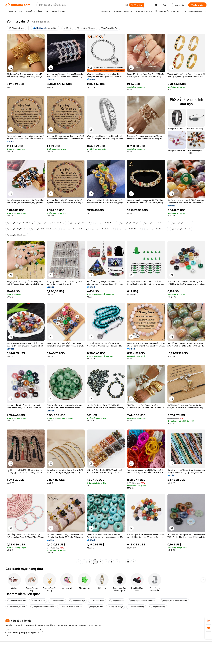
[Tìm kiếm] (136, 5)
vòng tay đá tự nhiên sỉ (80, 223)
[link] (208, 620)
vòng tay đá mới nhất (181, 229)
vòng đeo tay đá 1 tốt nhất (155, 223)
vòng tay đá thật (77, 601)
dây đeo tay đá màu (16, 607)
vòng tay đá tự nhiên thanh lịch (44, 229)
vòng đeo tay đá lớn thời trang (20, 223)
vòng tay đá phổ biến (182, 223)
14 (128, 562)
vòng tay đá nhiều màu (156, 229)
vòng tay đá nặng (136, 607)
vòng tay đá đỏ (97, 601)
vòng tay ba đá (38, 601)
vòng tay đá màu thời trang (75, 229)
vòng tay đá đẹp (95, 607)
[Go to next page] (133, 561)
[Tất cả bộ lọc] (16, 28)
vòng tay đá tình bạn (16, 601)
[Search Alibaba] (80, 4)
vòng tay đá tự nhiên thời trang (142, 601)
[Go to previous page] (78, 561)
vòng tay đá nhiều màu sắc (42, 607)
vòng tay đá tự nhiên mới (103, 229)
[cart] (165, 5)
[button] (126, 5)
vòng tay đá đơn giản (129, 223)
